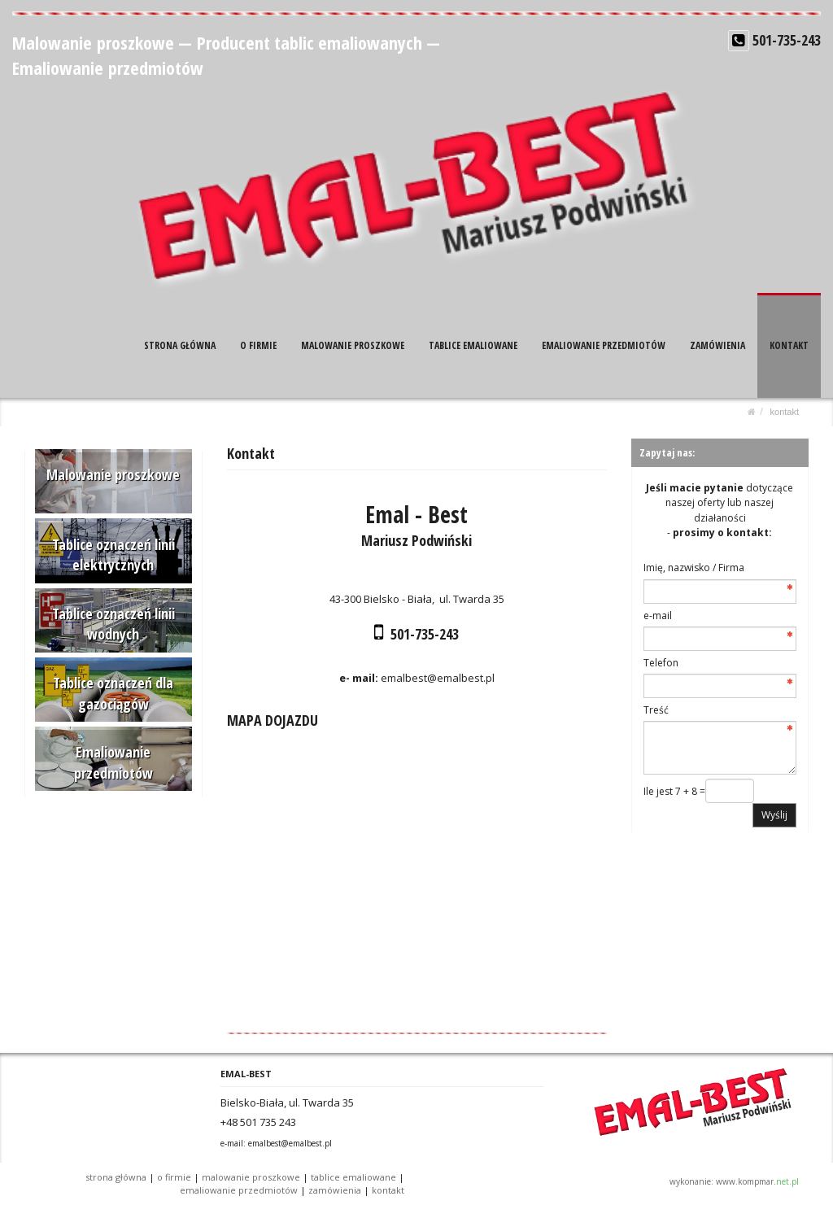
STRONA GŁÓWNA (180, 345)
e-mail (657, 615)
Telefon (660, 663)
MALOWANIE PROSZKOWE (352, 345)
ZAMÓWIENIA (717, 345)
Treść (656, 710)
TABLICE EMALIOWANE (473, 345)
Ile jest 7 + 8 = (674, 791)
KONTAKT (789, 345)
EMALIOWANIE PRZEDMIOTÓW (603, 345)
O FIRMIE (258, 345)
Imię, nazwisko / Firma (693, 567)
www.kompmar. (757, 1181)
